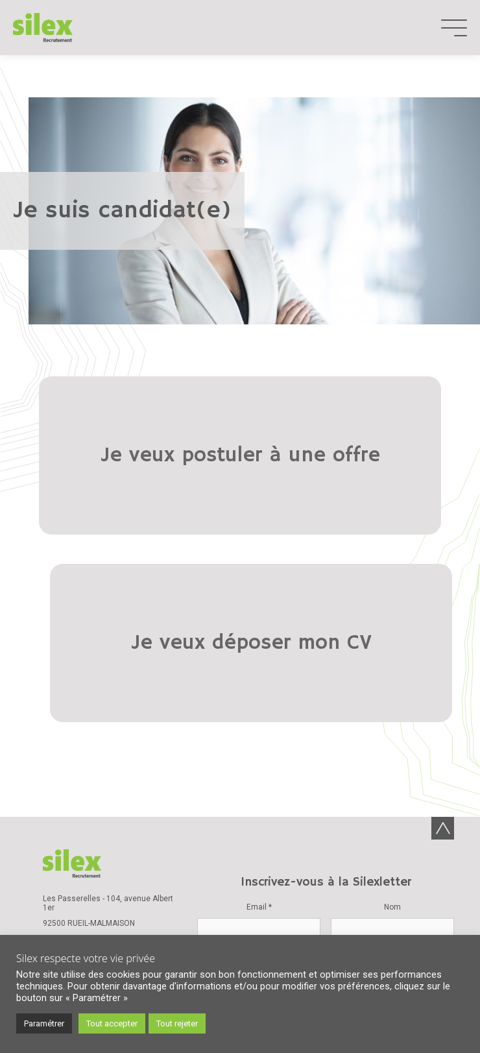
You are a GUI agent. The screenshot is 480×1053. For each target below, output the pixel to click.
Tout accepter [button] (112, 1023)
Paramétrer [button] (44, 1023)
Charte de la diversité (94, 794)
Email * (259, 691)
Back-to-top (442, 612)
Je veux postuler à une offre (127, 441)
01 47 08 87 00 (69, 722)
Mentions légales (402, 880)
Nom (392, 691)
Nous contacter (93, 738)
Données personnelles (314, 880)
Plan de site (354, 896)
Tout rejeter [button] (177, 1023)
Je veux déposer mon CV (352, 441)
